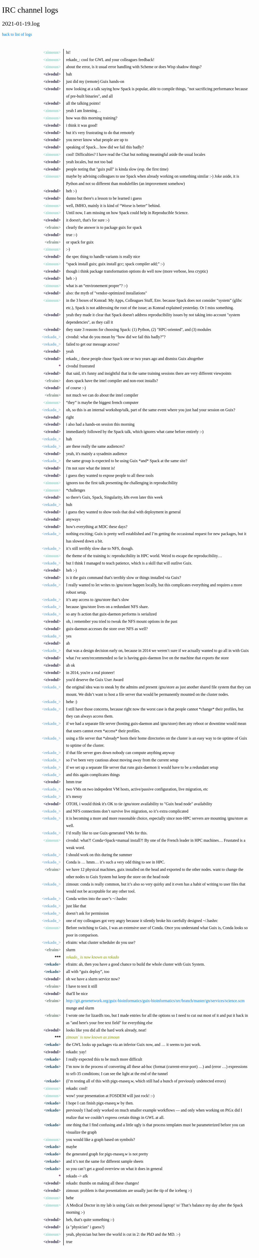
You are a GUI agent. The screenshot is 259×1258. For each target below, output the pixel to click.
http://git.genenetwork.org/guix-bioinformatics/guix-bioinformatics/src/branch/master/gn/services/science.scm (155, 1001)
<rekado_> (51, 337)
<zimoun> (52, 52)
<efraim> (53, 227)
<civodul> (52, 74)
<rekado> (52, 964)
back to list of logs (17, 34)
